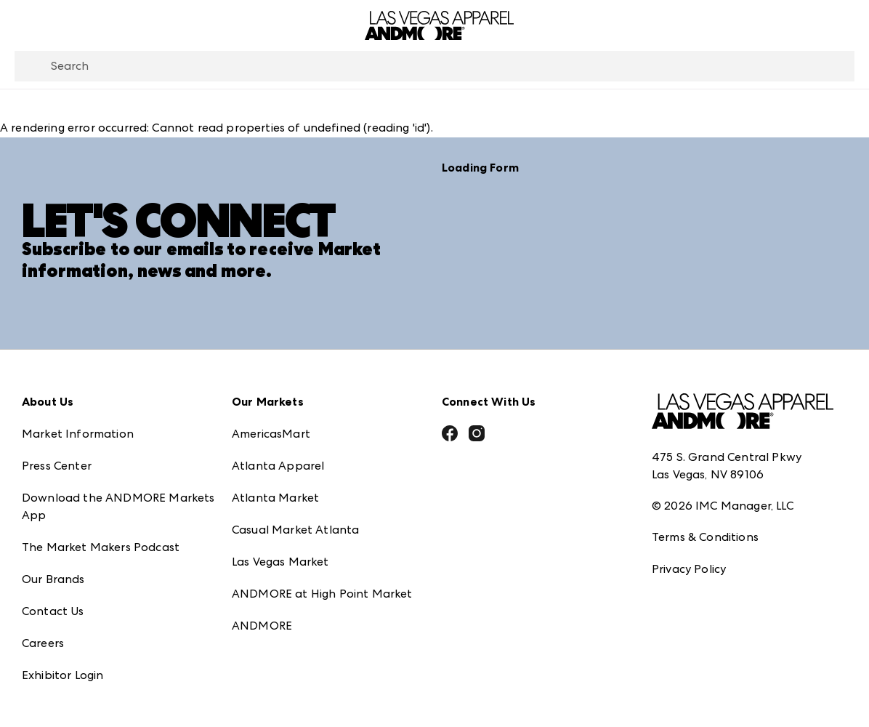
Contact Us (53, 610)
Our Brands (53, 578)
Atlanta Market (275, 497)
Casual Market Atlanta (295, 529)
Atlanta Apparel (278, 465)
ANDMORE (262, 625)
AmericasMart (271, 433)
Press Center (57, 465)
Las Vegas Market (280, 561)
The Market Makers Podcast (100, 546)
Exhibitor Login (62, 674)
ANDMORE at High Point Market (322, 593)
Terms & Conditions (705, 536)
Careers (43, 642)
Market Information (78, 433)
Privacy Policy (689, 568)
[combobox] (434, 66)
